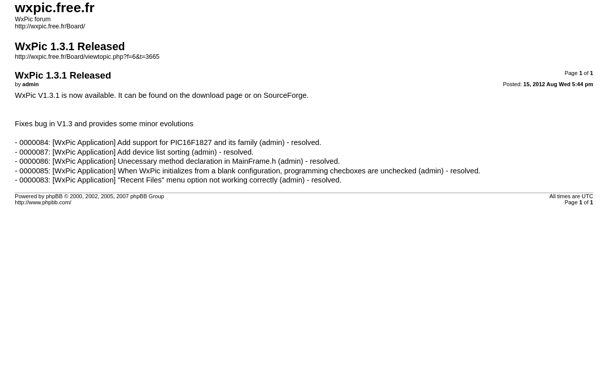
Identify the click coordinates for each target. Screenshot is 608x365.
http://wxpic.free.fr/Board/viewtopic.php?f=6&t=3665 (87, 56)
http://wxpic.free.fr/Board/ (50, 26)
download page (217, 95)
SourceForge (285, 95)
